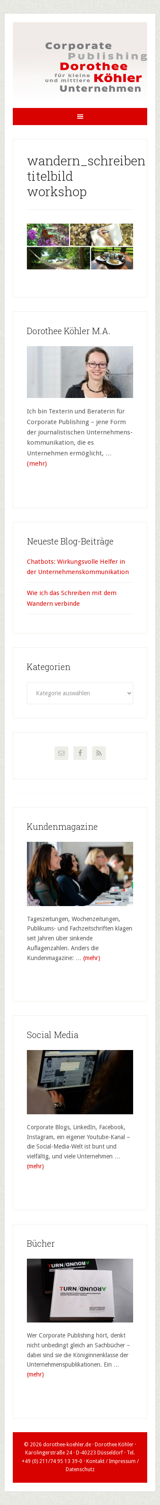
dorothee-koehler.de (67, 1445)
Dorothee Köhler (80, 65)
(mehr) (37, 463)
